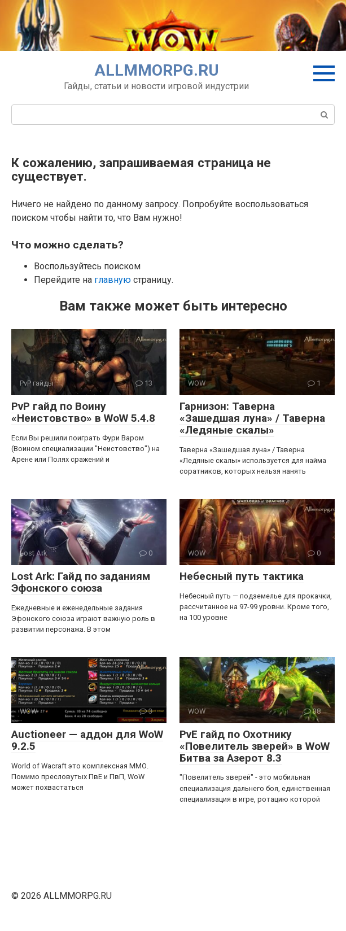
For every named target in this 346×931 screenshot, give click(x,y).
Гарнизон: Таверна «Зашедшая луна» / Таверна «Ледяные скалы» (252, 418)
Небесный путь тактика (241, 576)
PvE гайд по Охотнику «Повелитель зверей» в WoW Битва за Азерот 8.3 (254, 746)
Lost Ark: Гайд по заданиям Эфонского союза (80, 582)
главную (112, 279)
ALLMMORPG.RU (156, 70)
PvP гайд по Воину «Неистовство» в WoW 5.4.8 (83, 412)
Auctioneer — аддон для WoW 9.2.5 (87, 740)
